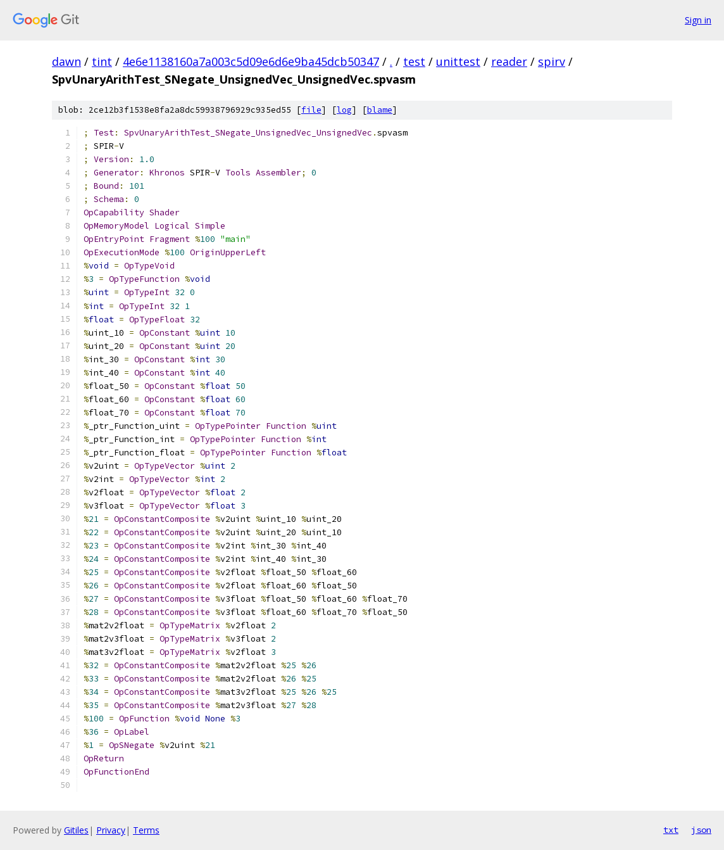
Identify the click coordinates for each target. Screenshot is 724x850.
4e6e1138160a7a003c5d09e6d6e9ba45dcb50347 (251, 61)
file (311, 110)
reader (509, 61)
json (701, 829)
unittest (458, 61)
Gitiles (76, 830)
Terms (146, 830)
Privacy (110, 830)
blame (379, 110)
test (414, 61)
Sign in (698, 20)
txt (670, 829)
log (344, 110)
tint (102, 61)
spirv (551, 61)
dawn (66, 61)
